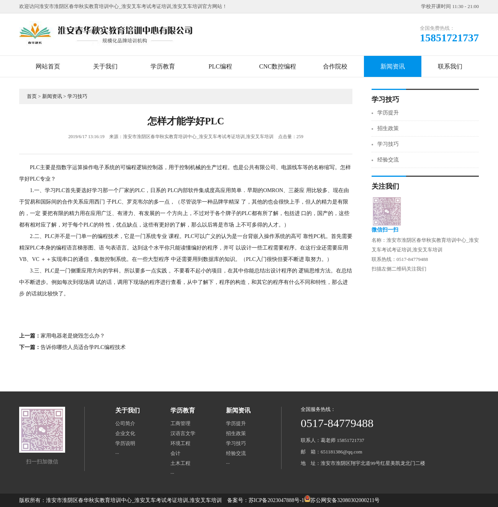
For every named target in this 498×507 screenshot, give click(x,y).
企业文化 (125, 433)
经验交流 (388, 160)
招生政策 (388, 128)
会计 (175, 453)
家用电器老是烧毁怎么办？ (73, 336)
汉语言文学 (182, 433)
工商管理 (180, 423)
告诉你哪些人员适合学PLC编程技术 (83, 347)
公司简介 (125, 423)
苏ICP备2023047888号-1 (276, 500)
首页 (32, 96)
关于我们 (105, 66)
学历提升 (388, 113)
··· (117, 453)
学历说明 (125, 443)
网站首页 (48, 66)
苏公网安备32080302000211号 (345, 500)
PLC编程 (220, 66)
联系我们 (450, 66)
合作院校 (335, 66)
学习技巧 (77, 96)
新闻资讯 (392, 66)
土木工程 (180, 463)
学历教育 (163, 66)
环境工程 (180, 443)
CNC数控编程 (278, 66)
